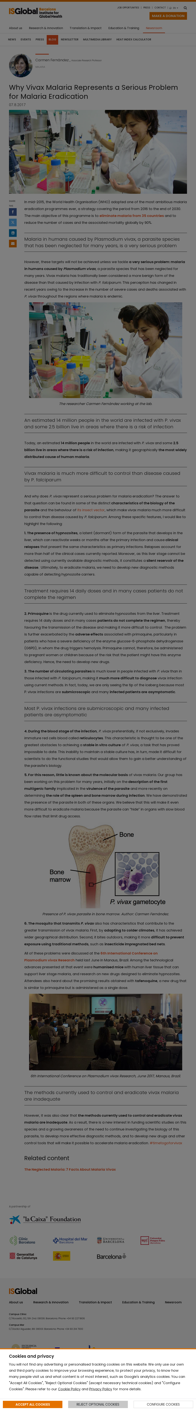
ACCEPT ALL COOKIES (33, 1404)
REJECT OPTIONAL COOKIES (98, 1404)
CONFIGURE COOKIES (163, 1404)
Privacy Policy (100, 1389)
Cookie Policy (69, 1389)
